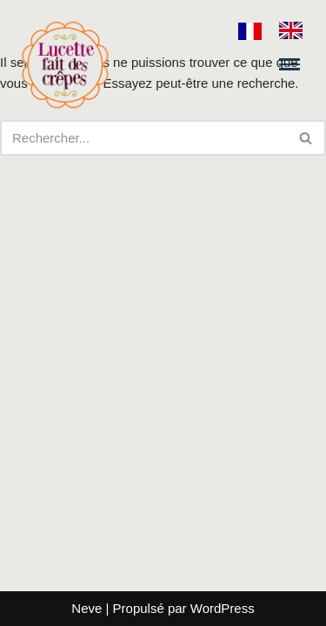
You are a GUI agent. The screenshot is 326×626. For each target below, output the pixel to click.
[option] (295, 30)
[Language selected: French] (279, 30)
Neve (86, 608)
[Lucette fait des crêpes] (65, 64)
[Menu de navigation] (289, 64)
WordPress (222, 608)
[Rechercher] (143, 138)
